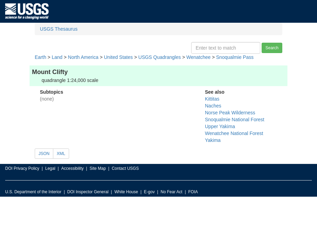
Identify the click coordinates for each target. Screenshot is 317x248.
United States (118, 57)
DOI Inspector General (88, 191)
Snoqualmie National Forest (234, 119)
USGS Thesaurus (58, 29)
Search (271, 47)
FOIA (193, 191)
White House (126, 191)
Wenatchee (198, 57)
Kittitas (212, 99)
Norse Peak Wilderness (230, 112)
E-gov (149, 191)
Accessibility (72, 168)
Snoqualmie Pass (235, 57)
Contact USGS (125, 168)
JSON (44, 153)
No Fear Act (171, 191)
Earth (40, 57)
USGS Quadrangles (159, 57)
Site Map (97, 168)
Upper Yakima (220, 126)
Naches (213, 105)
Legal (50, 168)
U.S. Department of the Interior (33, 191)
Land (57, 57)
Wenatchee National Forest (234, 133)
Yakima (213, 140)
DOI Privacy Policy (22, 168)
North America (83, 57)
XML (61, 153)
